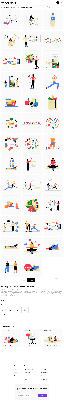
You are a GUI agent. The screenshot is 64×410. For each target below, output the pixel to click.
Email (18, 393)
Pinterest (44, 379)
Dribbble (44, 369)
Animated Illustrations (30, 366)
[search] (55, 2)
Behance (44, 366)
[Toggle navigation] (2, 2)
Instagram (44, 372)
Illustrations (4, 7)
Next (31, 280)
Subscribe (42, 395)
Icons (25, 376)
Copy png (58, 7)
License (16, 372)
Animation (12, 300)
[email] (27, 395)
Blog (15, 366)
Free (25, 379)
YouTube (44, 376)
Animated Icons (28, 369)
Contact (16, 376)
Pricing (16, 369)
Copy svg (49, 7)
